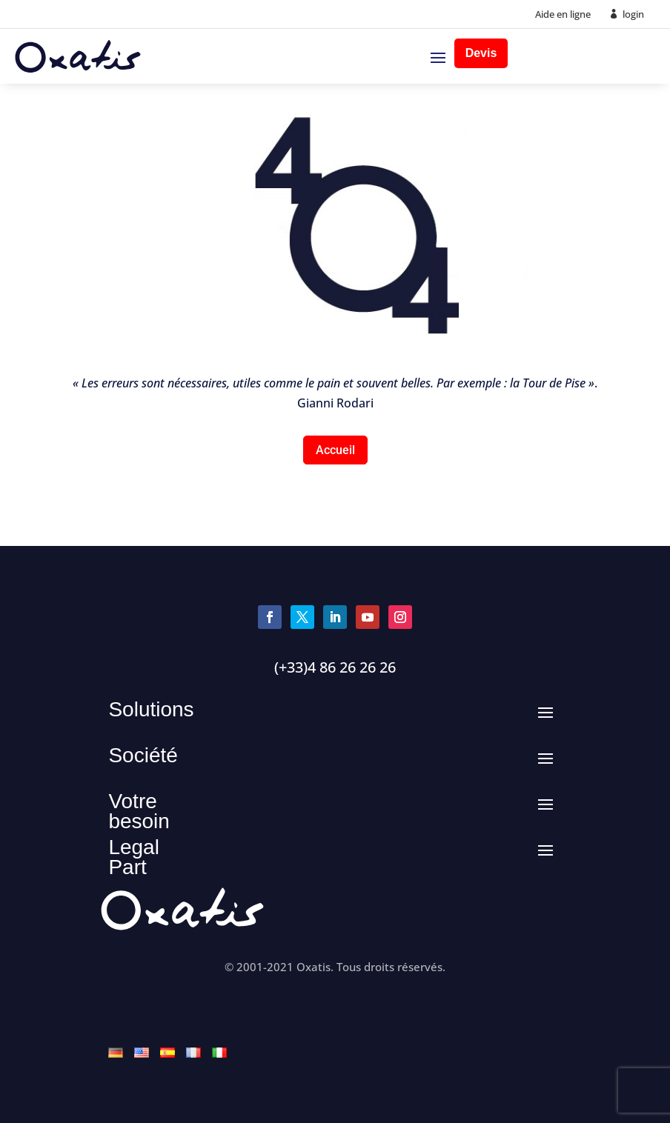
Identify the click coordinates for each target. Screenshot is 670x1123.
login (633, 14)
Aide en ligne (563, 14)
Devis (481, 53)
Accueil (335, 450)
